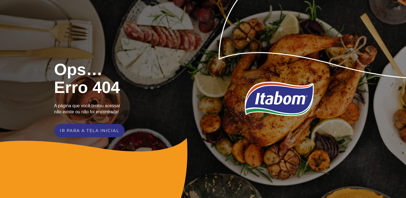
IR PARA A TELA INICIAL (89, 130)
